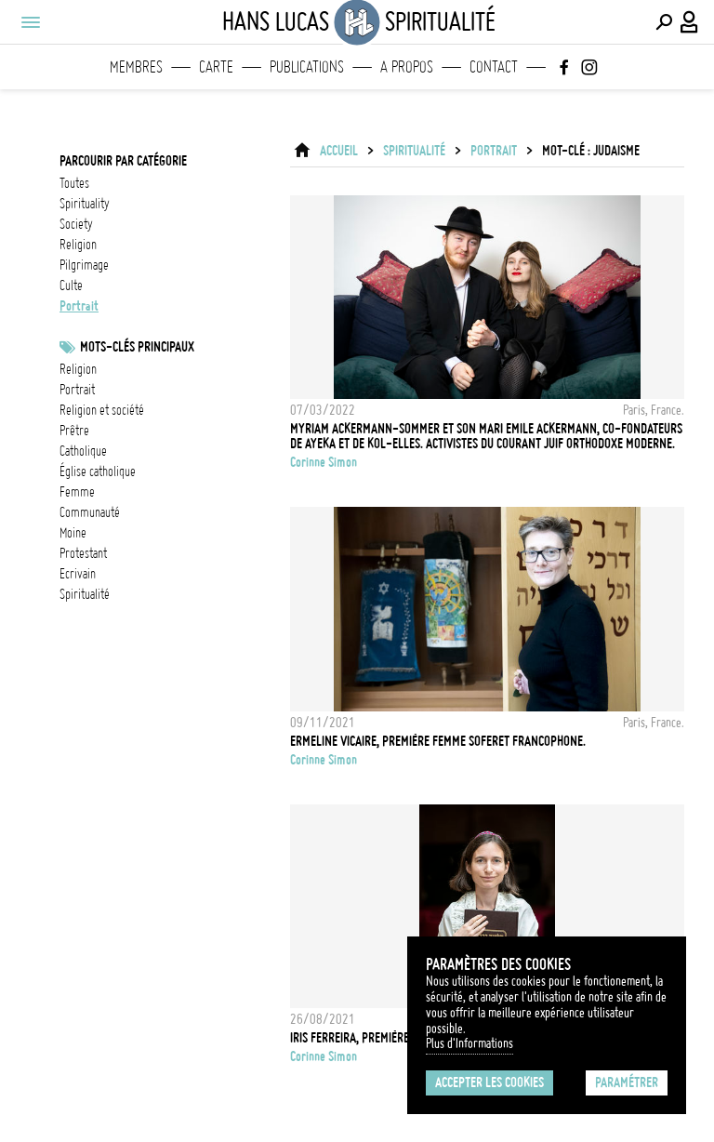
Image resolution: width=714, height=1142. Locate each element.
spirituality (85, 203)
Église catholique (98, 471)
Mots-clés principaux (137, 347)
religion (78, 244)
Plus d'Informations (469, 1043)
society (76, 224)
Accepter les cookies (489, 1082)
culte (71, 285)
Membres (136, 67)
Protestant (83, 553)
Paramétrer (626, 1082)
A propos (406, 67)
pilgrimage (84, 265)
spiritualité (85, 594)
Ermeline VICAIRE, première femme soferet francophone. (438, 741)
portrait (79, 306)
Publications (307, 67)
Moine (73, 533)
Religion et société (102, 410)
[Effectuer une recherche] (664, 22)
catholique (83, 451)
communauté (90, 512)
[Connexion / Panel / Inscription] (690, 22)
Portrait (77, 389)
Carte (216, 67)
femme (77, 492)
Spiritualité (414, 150)
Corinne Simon (323, 462)
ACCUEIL (339, 150)
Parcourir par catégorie (123, 161)
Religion (78, 369)
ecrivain (78, 573)
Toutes (74, 183)
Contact (493, 67)
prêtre (74, 430)
